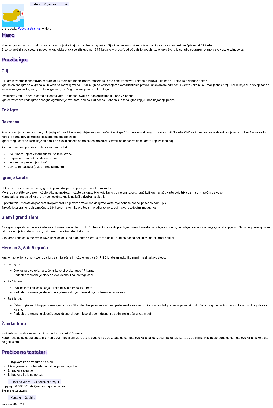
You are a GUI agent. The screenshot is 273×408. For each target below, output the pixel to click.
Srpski (64, 4)
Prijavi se (50, 4)
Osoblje (30, 397)
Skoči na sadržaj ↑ (47, 382)
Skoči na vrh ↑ (21, 382)
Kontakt (16, 397)
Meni (36, 4)
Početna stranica (29, 28)
